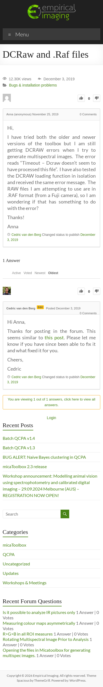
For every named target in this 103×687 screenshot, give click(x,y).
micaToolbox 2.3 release (25, 466)
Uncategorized (16, 563)
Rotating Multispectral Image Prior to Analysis (46, 639)
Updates (11, 573)
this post (54, 337)
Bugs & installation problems (33, 85)
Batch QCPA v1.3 (19, 447)
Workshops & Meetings (24, 582)
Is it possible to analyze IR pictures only (39, 612)
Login (51, 418)
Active (16, 273)
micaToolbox (14, 544)
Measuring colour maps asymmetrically (39, 623)
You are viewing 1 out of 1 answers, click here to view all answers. (51, 402)
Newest (40, 273)
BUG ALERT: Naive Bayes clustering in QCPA (44, 457)
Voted (28, 273)
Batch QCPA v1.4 (19, 438)
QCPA (9, 554)
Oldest (53, 273)
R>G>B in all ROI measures (28, 633)
